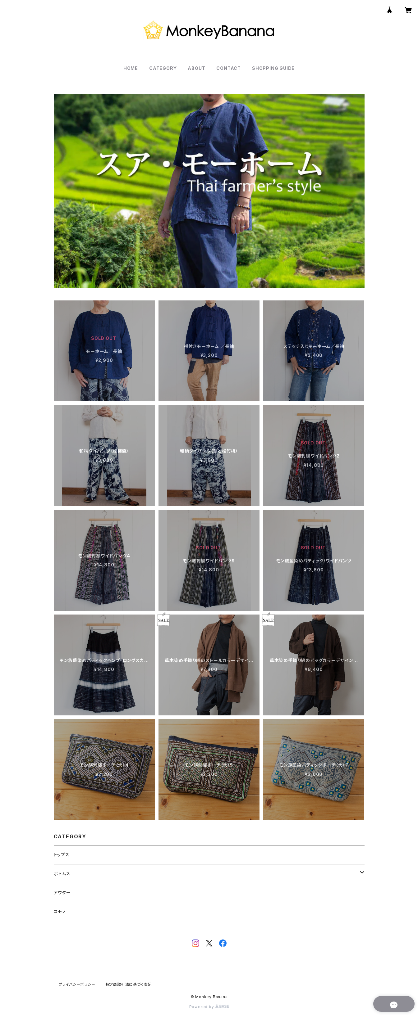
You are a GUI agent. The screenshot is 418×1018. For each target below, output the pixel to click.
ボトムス (62, 873)
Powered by (209, 1006)
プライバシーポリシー (77, 984)
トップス (62, 854)
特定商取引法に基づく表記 (128, 984)
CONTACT (228, 68)
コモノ (60, 911)
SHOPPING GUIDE (273, 68)
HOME (130, 68)
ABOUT (196, 68)
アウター (62, 892)
